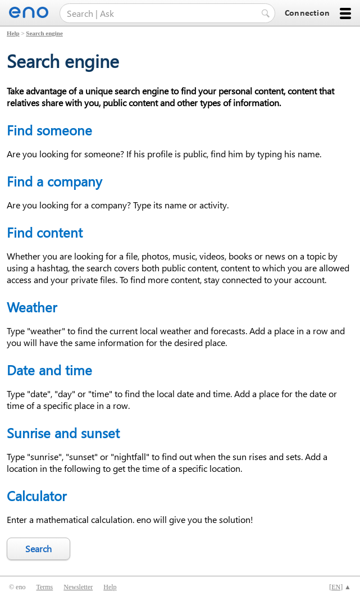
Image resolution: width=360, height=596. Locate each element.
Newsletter (78, 587)
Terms (44, 587)
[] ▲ (340, 587)
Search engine (44, 33)
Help (13, 33)
